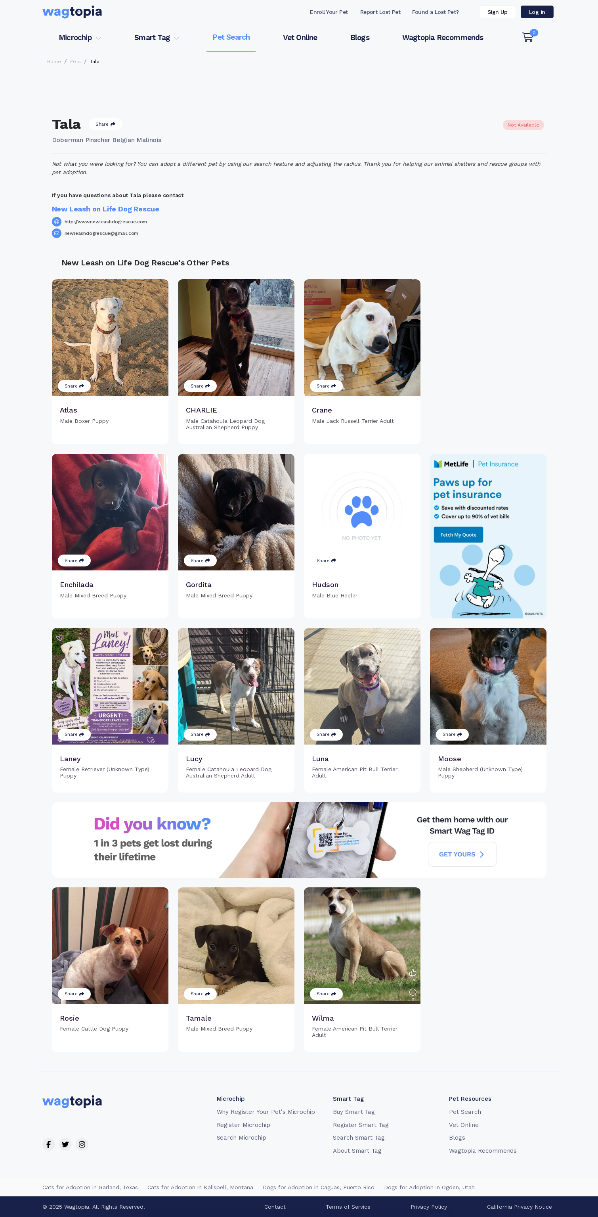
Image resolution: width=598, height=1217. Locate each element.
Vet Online (300, 37)
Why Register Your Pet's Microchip (266, 1111)
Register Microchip (243, 1125)
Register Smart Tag (361, 1125)
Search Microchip (241, 1137)
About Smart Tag (357, 1150)
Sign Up (497, 12)
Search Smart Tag (359, 1137)
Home (54, 61)
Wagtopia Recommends (442, 37)
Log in (537, 12)
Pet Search (231, 37)
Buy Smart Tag (354, 1111)
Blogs (359, 37)
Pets (75, 61)
